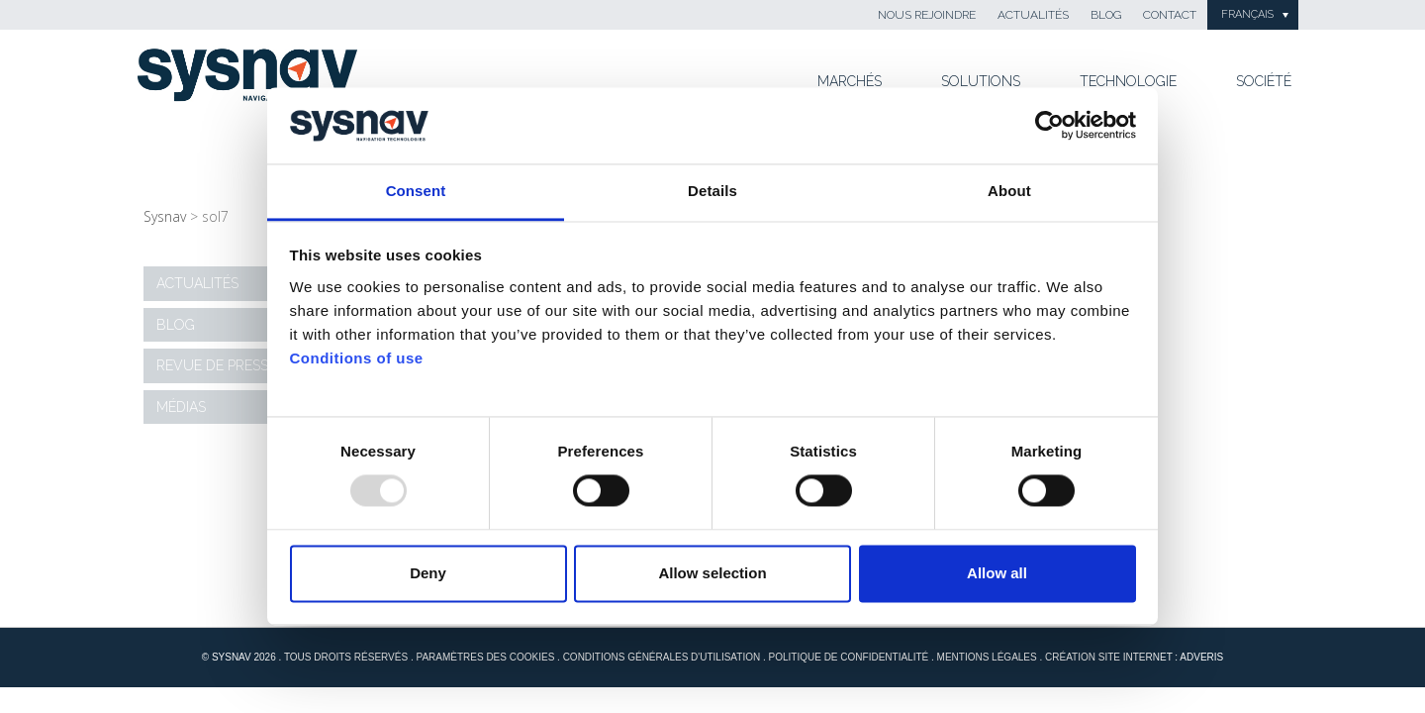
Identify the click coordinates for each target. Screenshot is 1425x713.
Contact (1169, 15)
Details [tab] (712, 190)
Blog (1106, 15)
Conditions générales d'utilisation (662, 657)
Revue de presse (216, 365)
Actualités (1033, 15)
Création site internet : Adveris (1134, 657)
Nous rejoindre (927, 15)
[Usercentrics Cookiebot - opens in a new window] (1049, 126)
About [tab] (1009, 190)
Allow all (997, 572)
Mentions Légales (987, 657)
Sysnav (164, 216)
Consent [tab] (416, 190)
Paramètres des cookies (485, 657)
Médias (181, 407)
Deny (428, 572)
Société (1263, 81)
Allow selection (712, 572)
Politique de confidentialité (849, 657)
